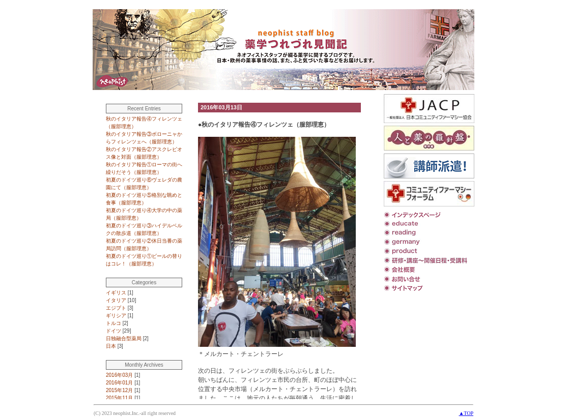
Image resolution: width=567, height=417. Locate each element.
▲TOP (466, 413)
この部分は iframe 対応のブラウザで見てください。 (237, 246)
